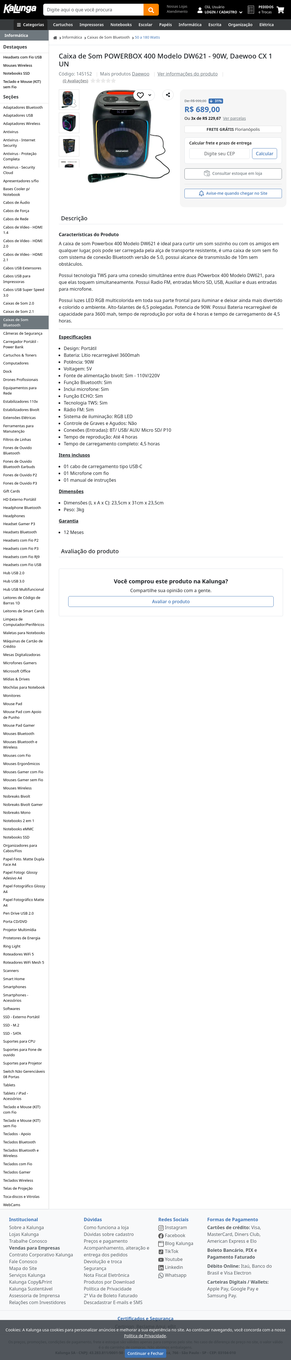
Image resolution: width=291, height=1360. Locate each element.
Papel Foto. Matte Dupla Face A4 (23, 861)
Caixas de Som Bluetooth (15, 322)
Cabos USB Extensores (22, 268)
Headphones (14, 515)
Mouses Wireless (17, 65)
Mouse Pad (12, 703)
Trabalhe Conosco (28, 1241)
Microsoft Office (16, 671)
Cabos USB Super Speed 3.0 (23, 292)
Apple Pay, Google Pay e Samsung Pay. (238, 1289)
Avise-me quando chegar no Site (233, 193)
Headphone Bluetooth (22, 507)
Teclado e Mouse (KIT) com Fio (21, 1109)
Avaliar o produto (171, 601)
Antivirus (10, 131)
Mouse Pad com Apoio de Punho (22, 714)
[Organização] (240, 24)
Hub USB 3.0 (13, 581)
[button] (69, 99)
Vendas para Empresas (34, 1248)
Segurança (95, 1268)
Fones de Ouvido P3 (20, 483)
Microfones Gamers (20, 662)
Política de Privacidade (108, 1289)
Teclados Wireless (18, 1180)
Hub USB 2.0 (13, 572)
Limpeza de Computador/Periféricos (23, 622)
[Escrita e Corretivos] (215, 24)
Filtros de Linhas (17, 439)
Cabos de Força (16, 210)
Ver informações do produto (187, 74)
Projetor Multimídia (19, 929)
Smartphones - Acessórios (15, 997)
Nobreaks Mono (16, 812)
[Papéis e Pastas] (165, 24)
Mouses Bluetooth (18, 733)
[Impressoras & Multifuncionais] (91, 24)
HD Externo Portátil (19, 499)
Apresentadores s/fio (21, 180)
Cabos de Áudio (16, 202)
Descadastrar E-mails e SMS (113, 1302)
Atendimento (177, 11)
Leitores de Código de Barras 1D (21, 600)
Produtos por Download (109, 1282)
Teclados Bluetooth (19, 1142)
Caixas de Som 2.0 (18, 303)
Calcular (264, 153)
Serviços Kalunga (27, 1275)
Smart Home (14, 978)
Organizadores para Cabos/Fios (20, 848)
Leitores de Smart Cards (23, 610)
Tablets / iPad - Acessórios (15, 1096)
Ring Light (11, 946)
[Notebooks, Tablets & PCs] (121, 24)
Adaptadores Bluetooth (23, 107)
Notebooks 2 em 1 (18, 820)
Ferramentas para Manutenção (18, 428)
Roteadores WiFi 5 (18, 954)
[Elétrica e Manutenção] (266, 24)
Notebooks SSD (16, 73)
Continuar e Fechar (145, 1353)
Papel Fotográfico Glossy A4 (24, 888)
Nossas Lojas (177, 6)
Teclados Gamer (16, 1172)
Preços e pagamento (106, 1241)
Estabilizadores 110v (20, 401)
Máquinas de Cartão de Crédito (23, 643)
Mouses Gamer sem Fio (23, 779)
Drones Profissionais (20, 379)
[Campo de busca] (93, 10)
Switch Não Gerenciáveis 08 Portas (24, 1074)
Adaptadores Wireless (21, 123)
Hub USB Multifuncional (23, 589)
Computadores (15, 363)
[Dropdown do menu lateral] (24, 35)
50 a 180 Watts (147, 37)
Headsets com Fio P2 (20, 540)
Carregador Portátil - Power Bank (20, 344)
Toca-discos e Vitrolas (21, 1196)
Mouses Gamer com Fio (23, 771)
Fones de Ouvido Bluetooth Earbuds (19, 464)
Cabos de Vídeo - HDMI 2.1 (22, 257)
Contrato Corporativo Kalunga (41, 1255)
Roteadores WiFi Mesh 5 (23, 962)
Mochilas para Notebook (24, 687)
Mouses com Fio (17, 755)
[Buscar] (151, 10)
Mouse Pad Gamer (19, 725)
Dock (7, 371)
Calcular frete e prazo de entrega (220, 143)
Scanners (11, 970)
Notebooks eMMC (18, 828)
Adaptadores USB (18, 115)
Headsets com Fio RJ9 (21, 556)
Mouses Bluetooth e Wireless (20, 744)
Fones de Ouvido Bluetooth (17, 450)
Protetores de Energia (21, 937)
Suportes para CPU (19, 1041)
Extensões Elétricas (19, 417)
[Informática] (190, 24)
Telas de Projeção (18, 1188)
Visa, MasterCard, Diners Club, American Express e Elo (234, 1234)
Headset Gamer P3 (19, 523)
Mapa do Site (23, 1268)
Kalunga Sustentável (31, 1289)
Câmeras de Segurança (22, 333)
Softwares (11, 1008)
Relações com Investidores (37, 1302)
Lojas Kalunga (24, 1234)
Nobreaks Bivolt (16, 796)
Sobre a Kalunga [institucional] (26, 1227)
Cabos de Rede (15, 218)
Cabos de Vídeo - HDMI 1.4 (22, 230)
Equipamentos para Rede (19, 390)
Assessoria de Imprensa (34, 1295)
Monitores (11, 695)
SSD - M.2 (11, 1025)
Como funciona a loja (106, 1227)
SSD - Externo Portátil (21, 1016)
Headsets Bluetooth (20, 532)
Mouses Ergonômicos (21, 763)
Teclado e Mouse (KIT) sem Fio (22, 84)
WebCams (11, 1204)
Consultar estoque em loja (233, 173)
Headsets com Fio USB (22, 57)
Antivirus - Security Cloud (19, 170)
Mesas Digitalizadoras (21, 654)
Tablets (9, 1084)
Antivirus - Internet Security (19, 142)
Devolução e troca (103, 1261)
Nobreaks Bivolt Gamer (23, 804)
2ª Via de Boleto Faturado (111, 1295)
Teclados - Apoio (17, 1133)
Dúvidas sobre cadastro (109, 1234)
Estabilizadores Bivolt (21, 409)
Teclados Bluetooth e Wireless (21, 1153)
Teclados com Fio (17, 1163)
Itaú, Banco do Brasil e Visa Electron (239, 1269)
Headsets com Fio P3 (20, 548)
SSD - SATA (12, 1033)
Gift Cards (11, 491)
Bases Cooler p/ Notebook (16, 191)
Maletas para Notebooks (24, 632)
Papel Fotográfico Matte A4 (23, 902)
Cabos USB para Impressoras (16, 278)
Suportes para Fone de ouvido (22, 1052)
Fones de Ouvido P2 (20, 474)
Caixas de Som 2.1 (18, 311)
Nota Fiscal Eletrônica (106, 1275)
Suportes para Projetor (22, 1063)
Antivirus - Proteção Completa (19, 156)
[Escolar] (145, 24)
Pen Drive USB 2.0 (18, 913)
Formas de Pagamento (232, 1219)
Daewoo (140, 74)
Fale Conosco (23, 1261)
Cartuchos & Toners (20, 355)
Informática (72, 37)
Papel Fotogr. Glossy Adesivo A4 (20, 875)
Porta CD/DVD (15, 921)
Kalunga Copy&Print (30, 1282)
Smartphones (14, 986)
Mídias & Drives (16, 679)
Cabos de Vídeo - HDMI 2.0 (22, 243)
